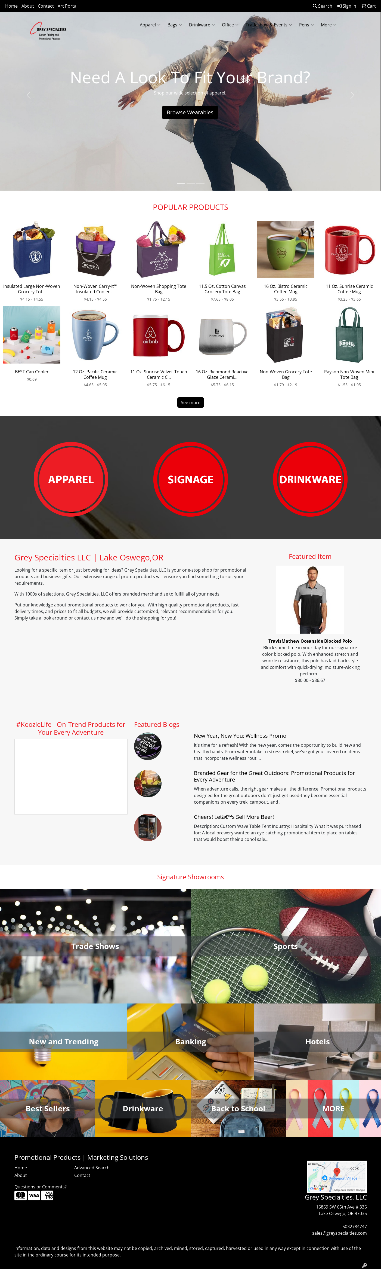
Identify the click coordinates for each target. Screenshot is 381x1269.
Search (322, 6)
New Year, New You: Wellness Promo (240, 735)
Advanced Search (92, 1168)
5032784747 (354, 1227)
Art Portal (68, 6)
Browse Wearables (190, 112)
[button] (28, 95)
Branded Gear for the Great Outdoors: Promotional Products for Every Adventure (274, 776)
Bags (175, 25)
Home (11, 6)
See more (190, 402)
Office (230, 25)
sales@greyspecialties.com (339, 1233)
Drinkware (202, 25)
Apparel (150, 25)
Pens (306, 25)
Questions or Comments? (40, 1187)
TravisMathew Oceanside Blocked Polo (310, 641)
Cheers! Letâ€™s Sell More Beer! (234, 816)
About (27, 6)
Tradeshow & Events (269, 25)
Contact (46, 6)
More (328, 25)
